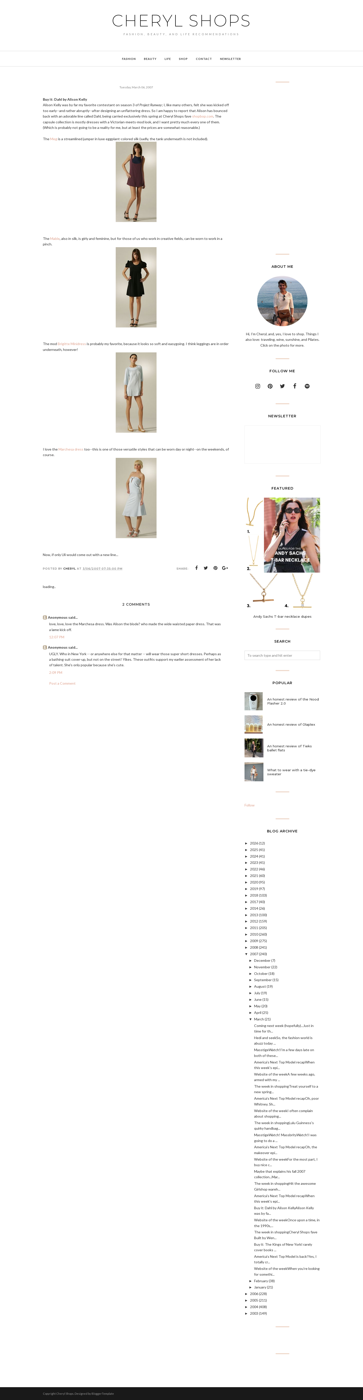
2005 (254, 1300)
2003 (254, 1313)
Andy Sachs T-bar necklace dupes (282, 616)
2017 (254, 902)
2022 (254, 869)
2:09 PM (55, 672)
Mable (55, 238)
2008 (254, 947)
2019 (254, 889)
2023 (254, 862)
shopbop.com (202, 116)
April (257, 1012)
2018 (254, 895)
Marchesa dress (70, 449)
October (261, 973)
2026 (254, 843)
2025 (254, 850)
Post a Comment (62, 683)
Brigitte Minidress (72, 344)
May (257, 1006)
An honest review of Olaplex (291, 724)
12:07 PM (56, 637)
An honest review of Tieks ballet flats (289, 748)
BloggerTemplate (103, 1393)
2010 (254, 934)
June (258, 999)
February (261, 1281)
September (263, 980)
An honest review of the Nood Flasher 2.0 (293, 701)
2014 (254, 908)
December (262, 960)
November (262, 967)
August (260, 986)
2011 (254, 928)
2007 (254, 954)
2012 (254, 921)
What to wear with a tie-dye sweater (291, 772)
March (259, 1019)
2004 (254, 1307)
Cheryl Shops (181, 20)
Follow (250, 805)
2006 (254, 1294)
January (260, 1287)
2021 (254, 875)
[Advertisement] (282, 168)
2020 (254, 882)
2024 (254, 856)
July (257, 993)
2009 (254, 941)
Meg (53, 139)
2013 (254, 915)
